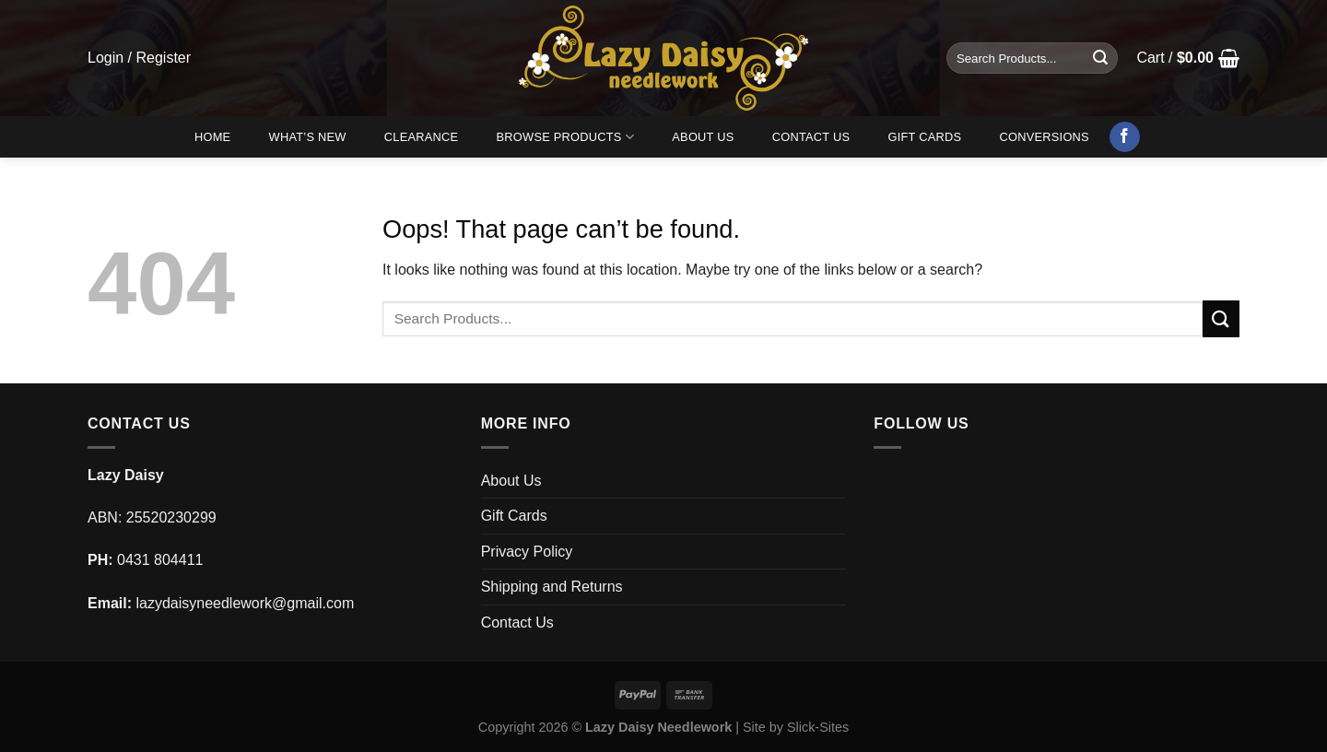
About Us (703, 137)
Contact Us (811, 137)
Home (212, 137)
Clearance (421, 137)
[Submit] (1100, 58)
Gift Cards (924, 137)
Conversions (1044, 137)
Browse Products (566, 137)
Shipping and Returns (552, 586)
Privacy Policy (527, 551)
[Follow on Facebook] (1125, 137)
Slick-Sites (818, 727)
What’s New (307, 137)
